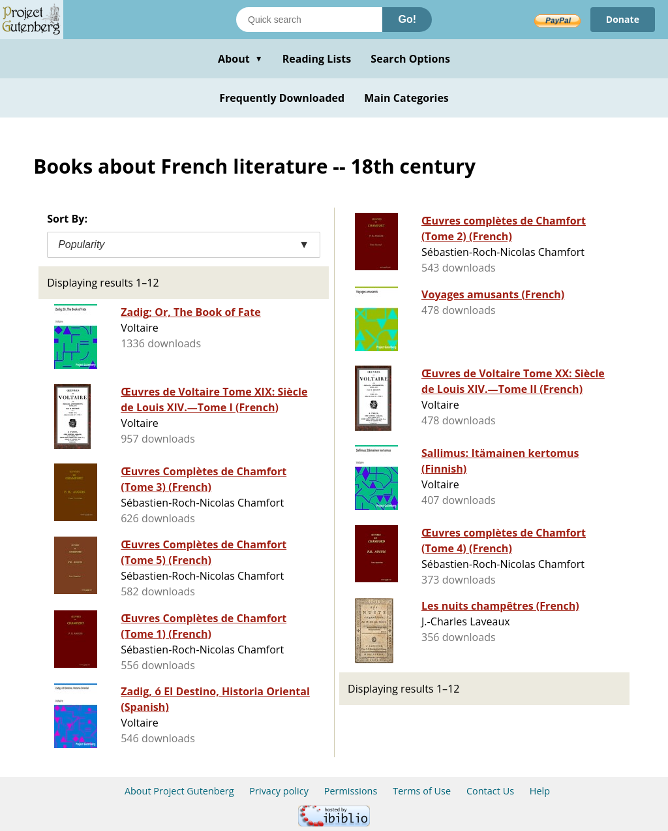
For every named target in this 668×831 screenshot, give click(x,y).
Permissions (351, 791)
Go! (407, 19)
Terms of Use (422, 791)
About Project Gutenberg (179, 791)
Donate (622, 19)
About (240, 59)
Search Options (410, 59)
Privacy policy (279, 791)
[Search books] (309, 19)
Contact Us (490, 791)
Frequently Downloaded (281, 98)
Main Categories (406, 98)
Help (540, 791)
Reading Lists (317, 59)
